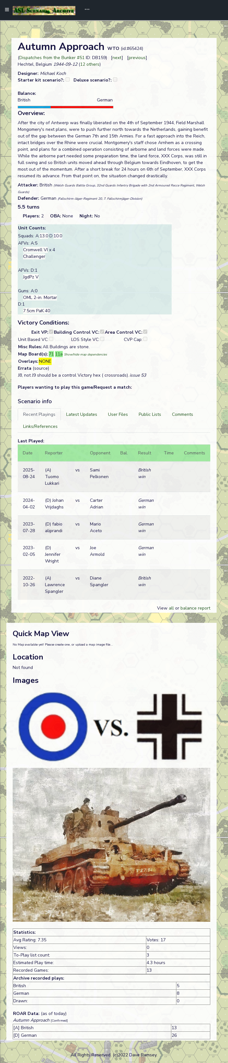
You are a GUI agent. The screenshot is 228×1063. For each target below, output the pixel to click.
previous (137, 58)
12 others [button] (89, 64)
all (171, 608)
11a (59, 354)
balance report (195, 608)
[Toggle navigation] (85, 10)
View (163, 608)
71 (51, 354)
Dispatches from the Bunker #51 (52, 58)
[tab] (39, 414)
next (117, 58)
